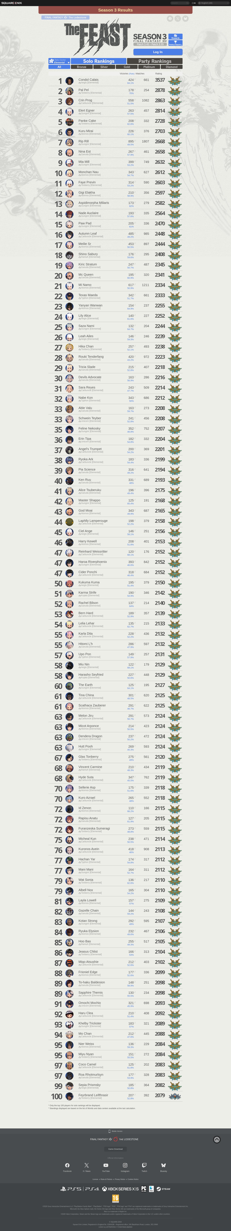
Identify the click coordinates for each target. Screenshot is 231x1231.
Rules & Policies (106, 1179)
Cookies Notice (133, 1179)
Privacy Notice (120, 1179)
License (95, 1179)
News (88, 1171)
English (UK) (206, 3)
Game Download (115, 1149)
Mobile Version (117, 1131)
